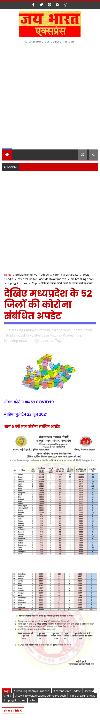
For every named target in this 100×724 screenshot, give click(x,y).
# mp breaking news (82, 695)
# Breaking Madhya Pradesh (31, 691)
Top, (58, 340)
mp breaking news (82, 279)
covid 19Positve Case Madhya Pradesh (42, 279)
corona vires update (65, 274)
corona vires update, (67, 330)
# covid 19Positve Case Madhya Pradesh (40, 695)
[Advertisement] (50, 97)
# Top (33, 700)
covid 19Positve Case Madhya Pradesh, (46, 335)
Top (34, 283)
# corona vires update (67, 691)
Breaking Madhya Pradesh (32, 274)
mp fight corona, (41, 340)
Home (7, 274)
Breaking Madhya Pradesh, (30, 330)
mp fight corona (18, 283)
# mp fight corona (14, 700)
